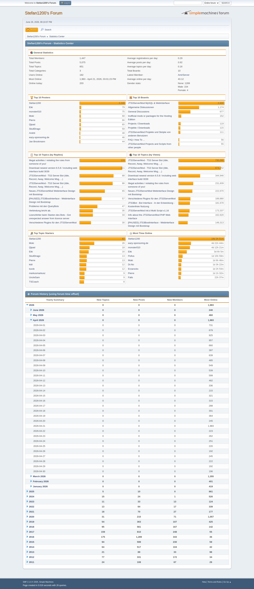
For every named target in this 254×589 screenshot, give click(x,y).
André (32, 133)
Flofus (131, 256)
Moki (31, 116)
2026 (31, 305)
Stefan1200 (35, 103)
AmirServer (184, 75)
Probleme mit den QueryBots (44, 206)
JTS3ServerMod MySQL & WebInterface (149, 103)
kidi (30, 264)
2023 (31, 501)
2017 (31, 532)
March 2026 (39, 476)
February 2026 (41, 481)
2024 (31, 496)
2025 (31, 491)
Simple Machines (46, 582)
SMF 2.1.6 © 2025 (30, 582)
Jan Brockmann (37, 141)
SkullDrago (34, 129)
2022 (31, 506)
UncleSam (34, 277)
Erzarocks (133, 269)
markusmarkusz (37, 273)
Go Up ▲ (227, 582)
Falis (130, 277)
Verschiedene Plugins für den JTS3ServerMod (52, 222)
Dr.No (131, 264)
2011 (31, 562)
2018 (31, 527)
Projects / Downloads (139, 123)
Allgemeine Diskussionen (141, 107)
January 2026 (40, 486)
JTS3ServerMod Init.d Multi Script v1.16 (148, 210)
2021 (31, 511)
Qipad (32, 124)
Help (204, 582)
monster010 (35, 111)
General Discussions (138, 111)
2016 (31, 537)
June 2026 (38, 310)
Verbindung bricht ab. (40, 210)
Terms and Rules (215, 582)
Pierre (32, 120)
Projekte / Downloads (139, 127)
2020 (31, 516)
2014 (31, 547)
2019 (31, 521)
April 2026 (38, 320)
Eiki (31, 107)
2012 (31, 557)
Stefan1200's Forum (43, 13)
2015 (31, 542)
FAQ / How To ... (136, 139)
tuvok (32, 269)
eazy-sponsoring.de (39, 137)
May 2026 (38, 315)
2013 (31, 552)
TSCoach (34, 281)
